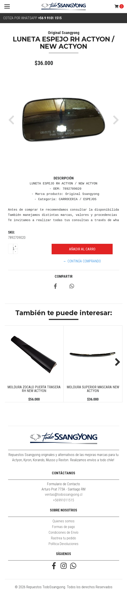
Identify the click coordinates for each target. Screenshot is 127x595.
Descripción (64, 178)
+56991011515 (63, 500)
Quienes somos (63, 521)
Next (116, 362)
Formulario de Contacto (63, 484)
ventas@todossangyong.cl (63, 494)
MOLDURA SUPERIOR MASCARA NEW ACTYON (93, 389)
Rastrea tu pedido (63, 538)
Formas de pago (63, 527)
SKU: (11, 232)
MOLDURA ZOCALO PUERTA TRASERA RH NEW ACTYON (34, 389)
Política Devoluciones (63, 544)
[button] (13, 119)
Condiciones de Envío (63, 532)
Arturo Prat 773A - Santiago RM (63, 489)
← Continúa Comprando (82, 261)
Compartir (64, 276)
